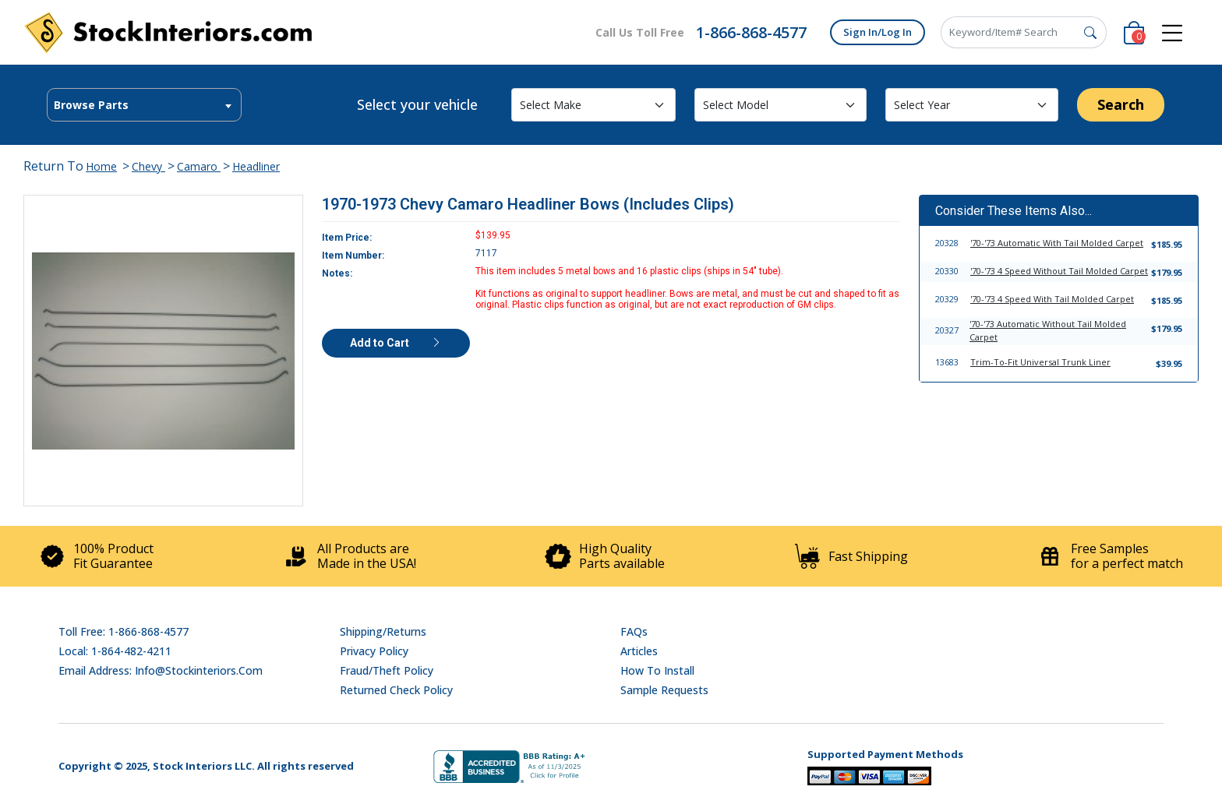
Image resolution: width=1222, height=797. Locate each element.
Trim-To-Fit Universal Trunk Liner (1040, 362)
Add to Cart (396, 343)
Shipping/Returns (383, 631)
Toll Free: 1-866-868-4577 (123, 631)
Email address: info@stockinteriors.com (160, 670)
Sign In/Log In (877, 32)
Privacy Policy (374, 651)
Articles (639, 651)
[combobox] (144, 105)
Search (1120, 104)
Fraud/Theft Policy (386, 670)
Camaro (199, 166)
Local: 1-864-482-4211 (114, 651)
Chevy (148, 166)
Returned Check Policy (396, 689)
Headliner (256, 166)
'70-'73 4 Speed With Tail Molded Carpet (1052, 299)
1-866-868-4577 (751, 32)
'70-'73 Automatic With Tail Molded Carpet (1056, 243)
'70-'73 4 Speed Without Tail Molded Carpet (1059, 271)
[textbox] (144, 105)
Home (101, 166)
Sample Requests (664, 689)
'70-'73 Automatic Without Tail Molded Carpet (1047, 330)
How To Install (657, 670)
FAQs (634, 631)
